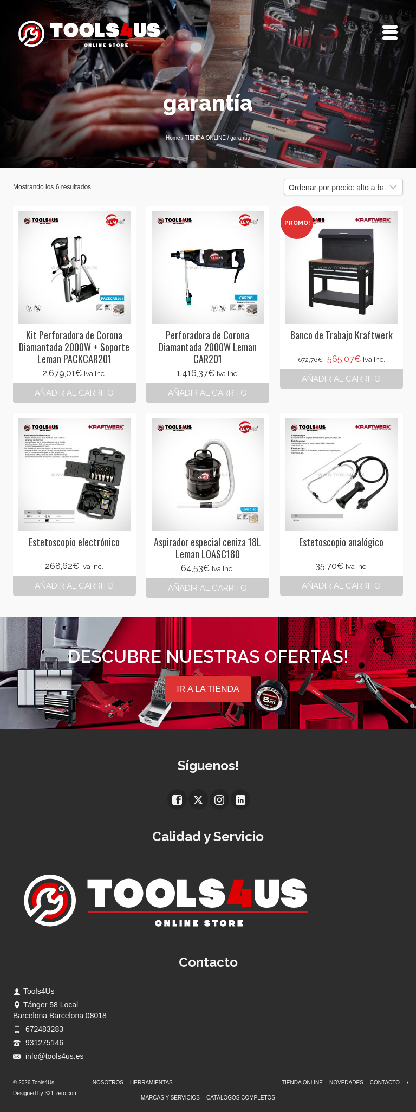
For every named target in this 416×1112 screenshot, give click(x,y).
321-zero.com (60, 1093)
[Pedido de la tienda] (343, 187)
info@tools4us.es (48, 1056)
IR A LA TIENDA (208, 689)
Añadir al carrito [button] (74, 393)
